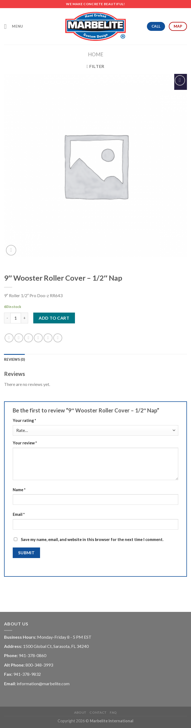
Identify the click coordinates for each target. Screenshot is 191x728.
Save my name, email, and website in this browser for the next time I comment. (92, 539)
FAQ (113, 712)
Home (95, 54)
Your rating (24, 420)
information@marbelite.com (43, 683)
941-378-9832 (27, 674)
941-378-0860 (32, 655)
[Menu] (13, 26)
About (80, 712)
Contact (98, 712)
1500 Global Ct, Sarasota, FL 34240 (56, 646)
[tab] (14, 359)
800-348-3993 (39, 664)
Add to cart (54, 317)
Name (19, 489)
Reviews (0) (14, 359)
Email (19, 514)
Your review (25, 443)
